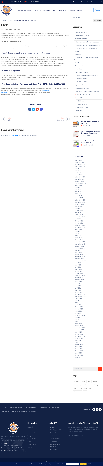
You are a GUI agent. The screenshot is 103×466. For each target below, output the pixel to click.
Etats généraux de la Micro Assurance (87, 42)
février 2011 (79, 345)
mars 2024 (78, 196)
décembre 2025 (80, 162)
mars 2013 (78, 332)
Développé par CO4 (51, 462)
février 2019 (79, 254)
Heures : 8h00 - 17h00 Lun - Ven (35, 2)
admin (31, 21)
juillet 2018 (78, 263)
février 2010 (79, 349)
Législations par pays (21, 21)
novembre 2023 (80, 202)
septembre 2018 (80, 261)
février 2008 (79, 355)
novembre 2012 (80, 336)
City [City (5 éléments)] (89, 381)
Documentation (33, 433)
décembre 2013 (80, 328)
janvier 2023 (79, 210)
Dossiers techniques (81, 39)
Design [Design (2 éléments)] (95, 381)
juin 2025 (78, 171)
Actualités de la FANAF (82, 36)
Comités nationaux (81, 79)
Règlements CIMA (82, 107)
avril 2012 (78, 342)
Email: (11, 450)
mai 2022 (78, 213)
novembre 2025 (80, 164)
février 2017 (79, 292)
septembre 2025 (80, 166)
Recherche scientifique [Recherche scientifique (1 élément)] (85, 388)
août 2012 (78, 340)
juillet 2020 (78, 231)
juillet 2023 (78, 208)
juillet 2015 (78, 311)
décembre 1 (78, 357)
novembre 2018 (80, 257)
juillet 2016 (78, 301)
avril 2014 (78, 322)
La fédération (29, 10)
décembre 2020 (80, 225)
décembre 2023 (80, 200)
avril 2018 (78, 267)
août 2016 (78, 298)
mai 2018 (78, 265)
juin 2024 (78, 190)
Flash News (78, 63)
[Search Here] (85, 369)
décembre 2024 (80, 177)
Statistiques (78, 110)
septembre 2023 (80, 206)
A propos (31, 430)
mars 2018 (78, 269)
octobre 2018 (79, 259)
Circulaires (80, 98)
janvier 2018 (79, 273)
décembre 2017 (80, 275)
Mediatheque (32, 444)
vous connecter (13, 135)
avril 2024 (78, 194)
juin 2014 (78, 319)
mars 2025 (78, 175)
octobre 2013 (79, 330)
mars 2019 (78, 252)
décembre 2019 (80, 242)
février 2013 (79, 334)
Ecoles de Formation (82, 82)
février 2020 (79, 240)
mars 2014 (78, 324)
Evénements (62, 10)
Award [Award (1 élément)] (84, 381)
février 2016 (79, 307)
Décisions (81, 101)
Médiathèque (71, 10)
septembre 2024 (80, 183)
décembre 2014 (80, 315)
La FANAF (5, 407)
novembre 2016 (80, 294)
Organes (30, 436)
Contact (79, 10)
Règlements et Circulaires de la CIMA (87, 91)
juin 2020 (78, 234)
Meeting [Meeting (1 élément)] (96, 385)
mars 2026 (78, 160)
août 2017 (78, 282)
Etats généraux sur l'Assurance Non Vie (88, 45)
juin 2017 (78, 284)
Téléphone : (13, 448)
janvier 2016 (79, 309)
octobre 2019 (79, 246)
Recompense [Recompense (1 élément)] (77, 392)
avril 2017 (78, 288)
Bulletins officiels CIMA (84, 95)
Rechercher (76, 17)
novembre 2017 (80, 278)
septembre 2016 (80, 296)
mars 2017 (78, 290)
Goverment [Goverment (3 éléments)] (88, 385)
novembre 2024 (80, 179)
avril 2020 (78, 236)
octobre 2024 (79, 181)
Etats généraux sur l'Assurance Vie (86, 48)
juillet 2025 (78, 169)
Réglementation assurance (83, 85)
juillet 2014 (78, 317)
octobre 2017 (79, 280)
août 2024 (78, 185)
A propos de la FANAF (81, 33)
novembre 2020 (80, 227)
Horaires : (6, 443)
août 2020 (78, 229)
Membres (38, 10)
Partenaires (78, 69)
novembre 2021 (80, 217)
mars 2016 (78, 305)
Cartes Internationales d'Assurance (87, 75)
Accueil (20, 10)
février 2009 (79, 351)
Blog (55, 10)
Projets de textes (82, 104)
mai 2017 (78, 286)
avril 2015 (78, 313)
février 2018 (79, 271)
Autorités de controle (82, 72)
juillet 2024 (78, 187)
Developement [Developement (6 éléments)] (78, 385)
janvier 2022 (79, 215)
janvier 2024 (79, 198)
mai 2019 (78, 250)
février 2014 (79, 326)
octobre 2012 (79, 338)
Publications (47, 10)
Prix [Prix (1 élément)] (75, 388)
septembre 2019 (80, 248)
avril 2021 (78, 219)
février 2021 (79, 221)
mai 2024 (78, 192)
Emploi (77, 51)
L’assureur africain (54, 407)
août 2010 (78, 347)
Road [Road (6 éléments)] (85, 392)
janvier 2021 (79, 223)
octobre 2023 (79, 204)
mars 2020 (78, 238)
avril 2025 (78, 173)
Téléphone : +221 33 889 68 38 (12, 2)
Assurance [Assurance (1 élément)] (76, 381)
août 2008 (78, 353)
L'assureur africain (80, 66)
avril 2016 (78, 303)
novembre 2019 (80, 244)
